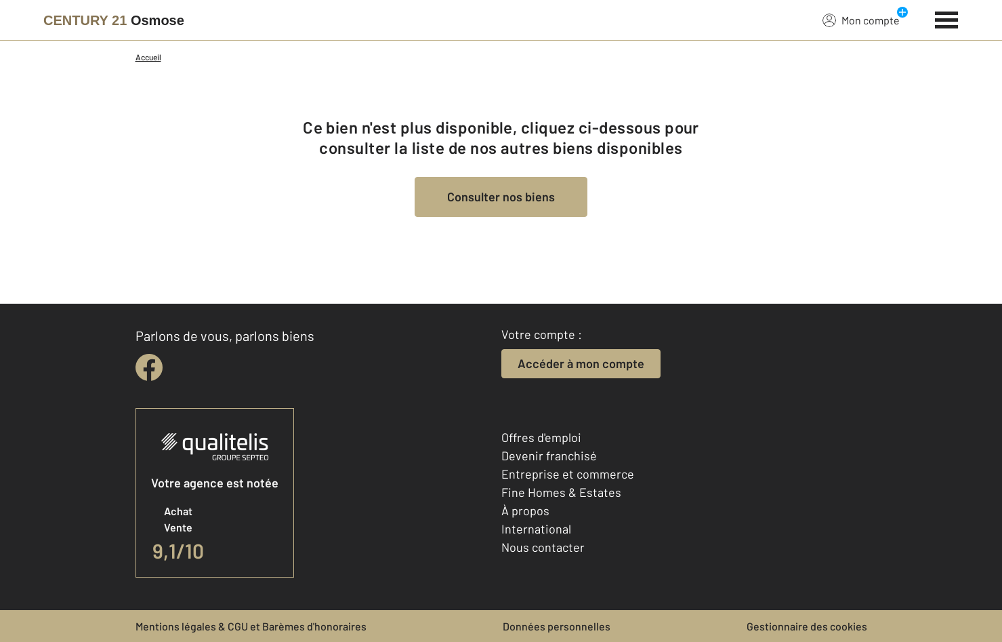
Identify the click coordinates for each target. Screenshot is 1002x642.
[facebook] (149, 367)
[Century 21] (113, 20)
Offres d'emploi (541, 437)
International (536, 528)
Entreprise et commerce (567, 473)
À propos (525, 510)
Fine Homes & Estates (561, 492)
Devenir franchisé (549, 455)
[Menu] (947, 18)
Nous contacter (543, 547)
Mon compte (861, 19)
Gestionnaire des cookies (807, 626)
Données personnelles (556, 626)
